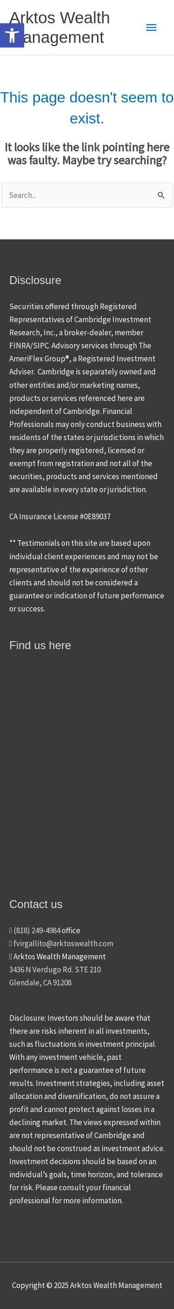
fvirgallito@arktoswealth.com (61, 943)
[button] (12, 35)
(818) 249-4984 (34, 930)
